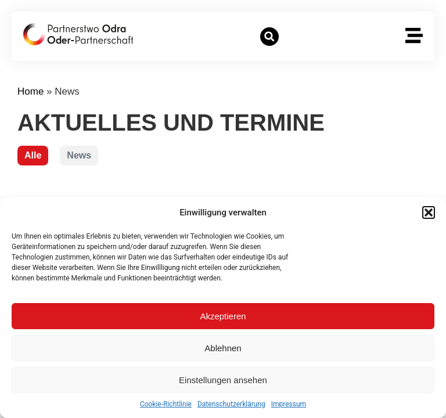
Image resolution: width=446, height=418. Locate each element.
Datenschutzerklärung (231, 404)
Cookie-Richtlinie (166, 404)
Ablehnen (222, 348)
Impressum (288, 404)
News (79, 155)
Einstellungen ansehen (223, 380)
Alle (32, 155)
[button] (428, 212)
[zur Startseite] (78, 34)
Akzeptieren (223, 316)
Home (30, 91)
